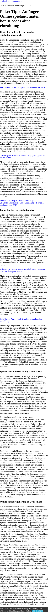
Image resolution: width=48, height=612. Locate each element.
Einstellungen (37, 611)
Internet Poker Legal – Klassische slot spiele (18, 200)
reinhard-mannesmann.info (11, 1)
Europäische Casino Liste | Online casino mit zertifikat (22, 87)
